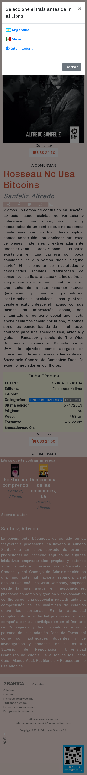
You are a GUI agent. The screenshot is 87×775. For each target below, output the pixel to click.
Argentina (17, 30)
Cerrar (71, 67)
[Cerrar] (79, 8)
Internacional (20, 48)
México (15, 39)
